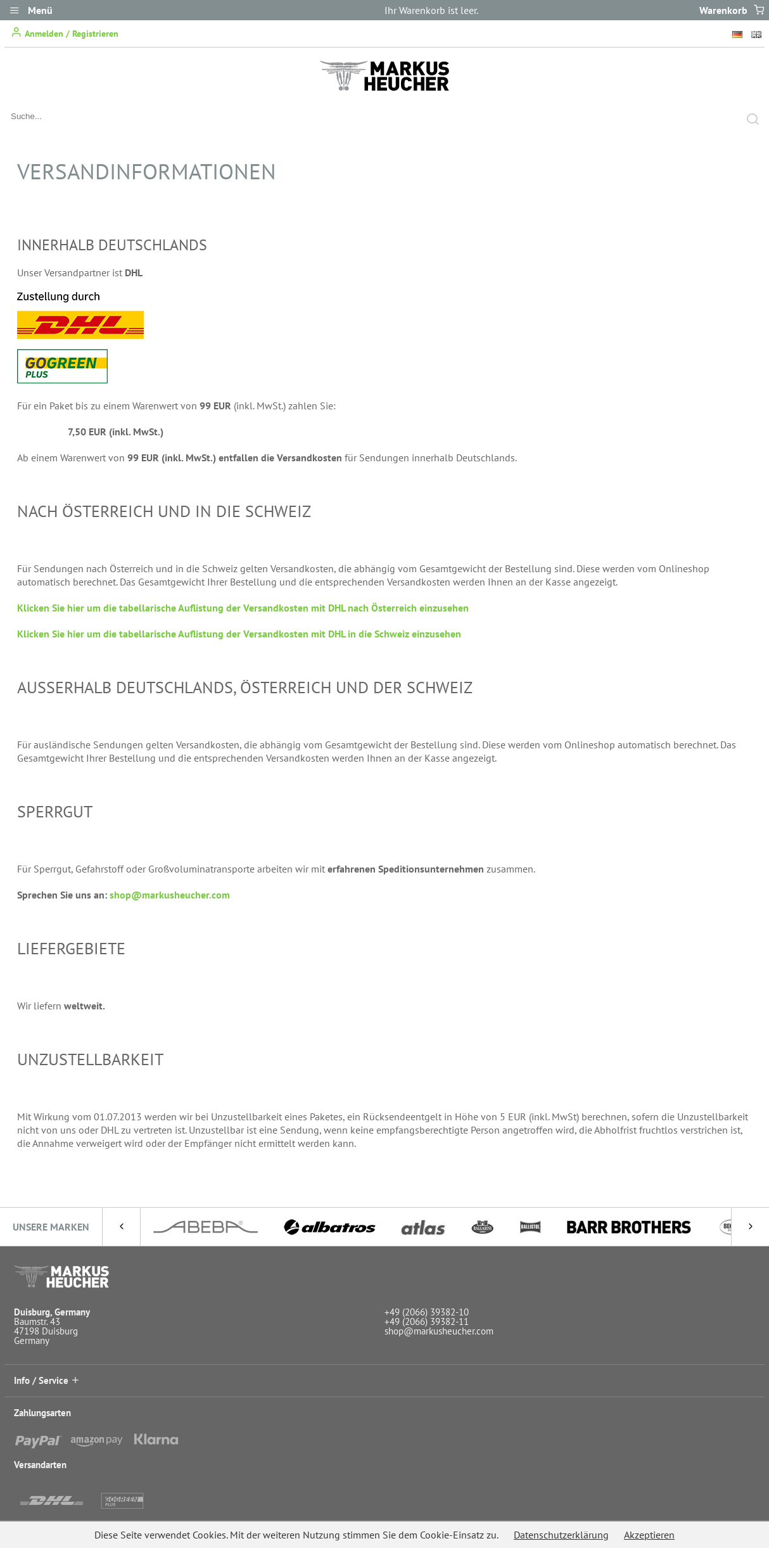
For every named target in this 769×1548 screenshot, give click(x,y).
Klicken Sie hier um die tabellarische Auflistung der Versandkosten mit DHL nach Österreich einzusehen (243, 607)
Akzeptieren (649, 1534)
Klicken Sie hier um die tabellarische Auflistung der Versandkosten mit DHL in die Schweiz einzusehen (239, 633)
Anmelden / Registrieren (64, 32)
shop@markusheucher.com (170, 894)
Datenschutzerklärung (561, 1534)
